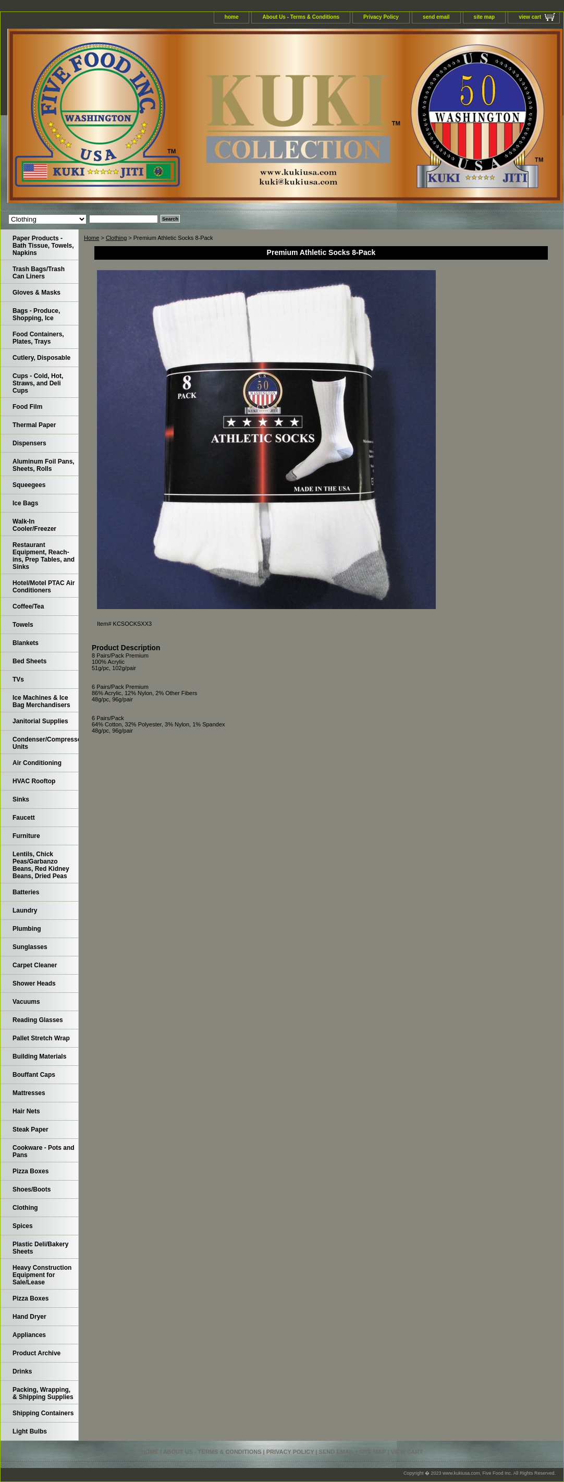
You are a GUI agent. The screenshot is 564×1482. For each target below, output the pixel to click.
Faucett (24, 817)
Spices (23, 1226)
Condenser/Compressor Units (46, 743)
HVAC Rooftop (34, 781)
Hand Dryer (29, 1316)
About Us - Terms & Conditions (300, 17)
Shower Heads (34, 983)
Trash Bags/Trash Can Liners (39, 272)
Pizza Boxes (30, 1171)
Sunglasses (30, 947)
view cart (530, 17)
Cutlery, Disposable (41, 357)
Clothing (116, 238)
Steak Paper (30, 1129)
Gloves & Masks (36, 292)
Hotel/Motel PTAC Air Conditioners (44, 586)
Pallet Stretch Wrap (41, 1038)
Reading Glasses (38, 1020)
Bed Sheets (29, 661)
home (232, 17)
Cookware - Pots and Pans (44, 1151)
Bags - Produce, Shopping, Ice (36, 314)
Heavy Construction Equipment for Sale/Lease (42, 1275)
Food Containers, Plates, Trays (38, 338)
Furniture (26, 836)
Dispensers (29, 443)
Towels (23, 624)
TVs (18, 679)
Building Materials (39, 1056)
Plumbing (27, 928)
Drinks (22, 1371)
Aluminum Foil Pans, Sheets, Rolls (44, 465)
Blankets (26, 643)
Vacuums (26, 1001)
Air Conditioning (37, 763)
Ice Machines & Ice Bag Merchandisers (41, 701)
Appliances (29, 1335)
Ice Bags (25, 503)
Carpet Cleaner (35, 965)
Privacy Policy (381, 17)
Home (91, 238)
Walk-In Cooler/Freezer (34, 525)
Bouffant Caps (34, 1074)
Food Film (27, 406)
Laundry (25, 910)
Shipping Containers (43, 1413)
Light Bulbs (30, 1431)
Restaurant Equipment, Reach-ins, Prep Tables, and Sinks (44, 555)
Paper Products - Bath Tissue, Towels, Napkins (43, 246)
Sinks (21, 799)
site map (484, 17)
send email (436, 17)
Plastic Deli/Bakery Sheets (40, 1248)
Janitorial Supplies (40, 721)
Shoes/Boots (32, 1189)
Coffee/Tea (28, 606)
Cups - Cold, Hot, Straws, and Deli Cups (38, 383)
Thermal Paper (34, 425)
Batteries (26, 892)
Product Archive (36, 1353)
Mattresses (29, 1093)
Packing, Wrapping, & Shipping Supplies (43, 1393)
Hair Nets (26, 1111)
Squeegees (29, 485)
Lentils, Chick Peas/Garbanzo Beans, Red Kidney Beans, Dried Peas (41, 865)
